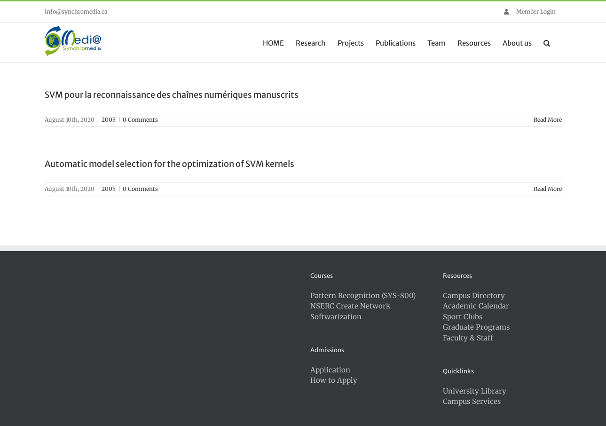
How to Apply (333, 380)
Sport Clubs (462, 316)
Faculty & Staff (468, 337)
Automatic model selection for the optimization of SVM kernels (169, 163)
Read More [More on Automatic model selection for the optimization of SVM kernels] (548, 188)
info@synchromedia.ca (76, 11)
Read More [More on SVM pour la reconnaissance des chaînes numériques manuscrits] (548, 119)
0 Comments (140, 119)
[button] (546, 42)
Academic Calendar (476, 305)
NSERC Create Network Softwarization (350, 311)
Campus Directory (474, 295)
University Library (474, 391)
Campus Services (472, 401)
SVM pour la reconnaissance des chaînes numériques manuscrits (172, 94)
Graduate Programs (476, 327)
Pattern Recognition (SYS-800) (363, 295)
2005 (109, 119)
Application (330, 369)
